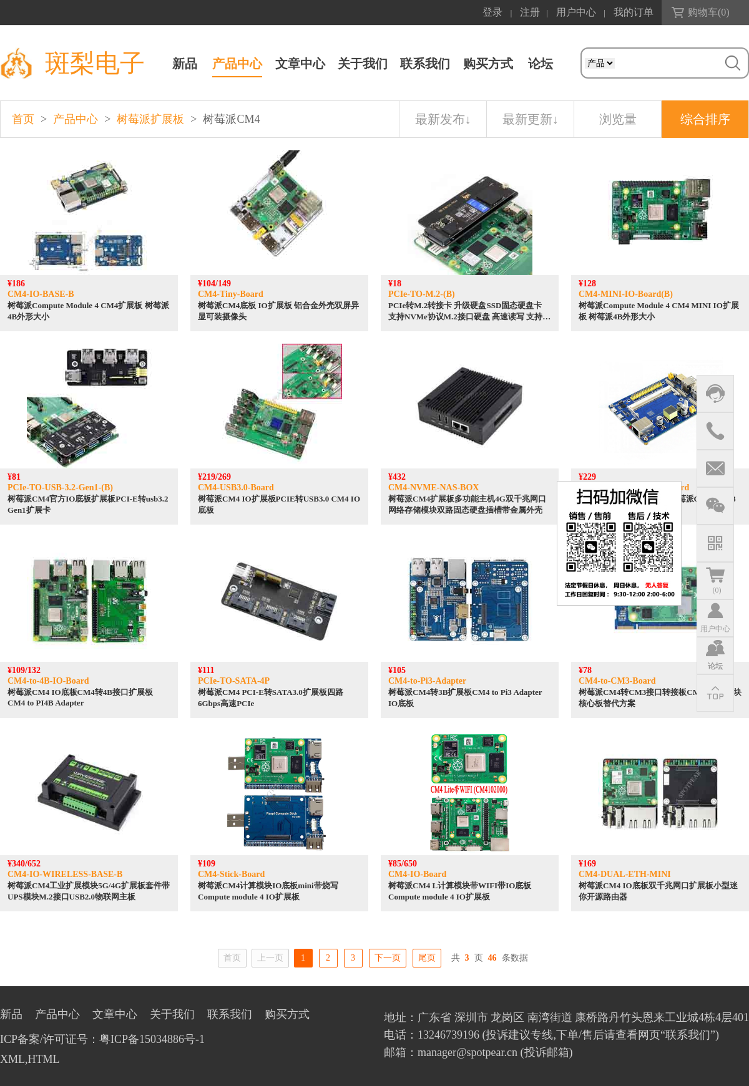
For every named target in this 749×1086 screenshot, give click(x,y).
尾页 (427, 957)
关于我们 (363, 63)
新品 (184, 63)
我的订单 (634, 12)
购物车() (709, 12)
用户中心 (576, 12)
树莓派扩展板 (150, 119)
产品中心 (237, 63)
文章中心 (300, 63)
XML (12, 1059)
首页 (23, 119)
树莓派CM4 (231, 119)
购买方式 (488, 63)
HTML (44, 1059)
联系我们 (425, 63)
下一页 (387, 957)
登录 (492, 12)
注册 (530, 12)
